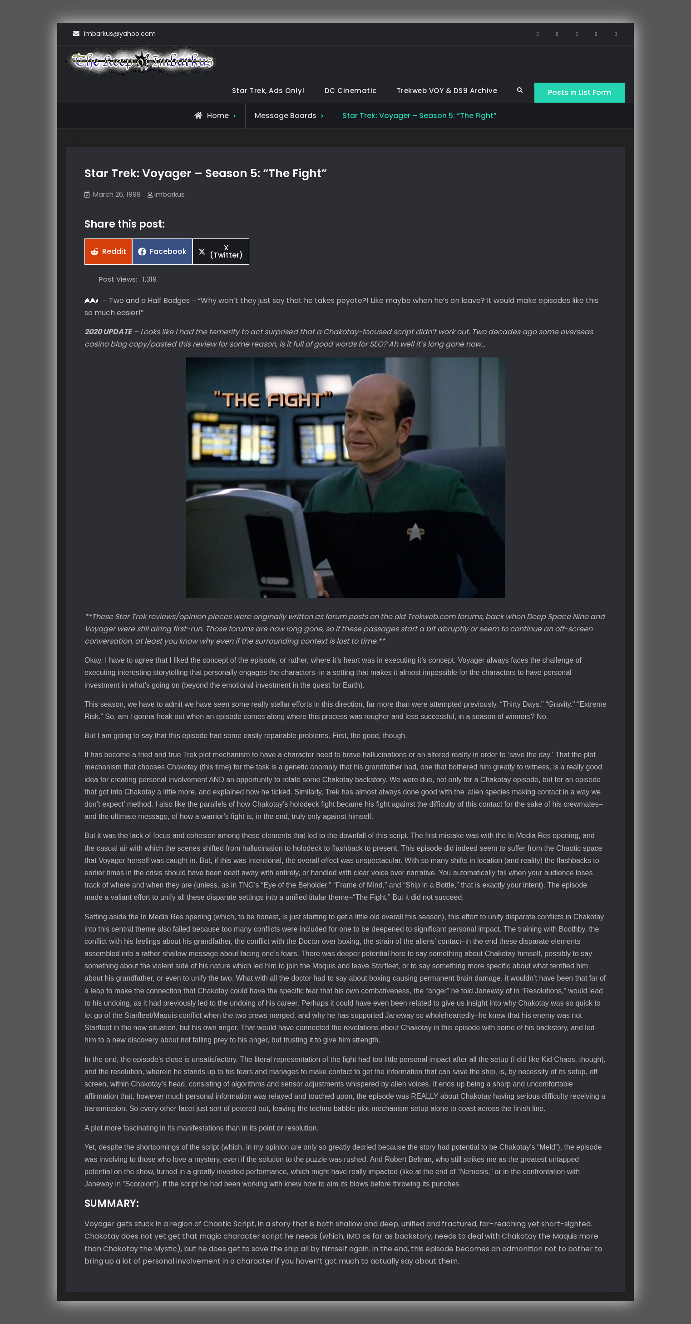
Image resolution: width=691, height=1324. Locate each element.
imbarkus (169, 194)
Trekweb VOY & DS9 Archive (447, 90)
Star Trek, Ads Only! (268, 90)
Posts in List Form (579, 92)
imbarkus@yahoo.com (120, 33)
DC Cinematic (351, 90)
